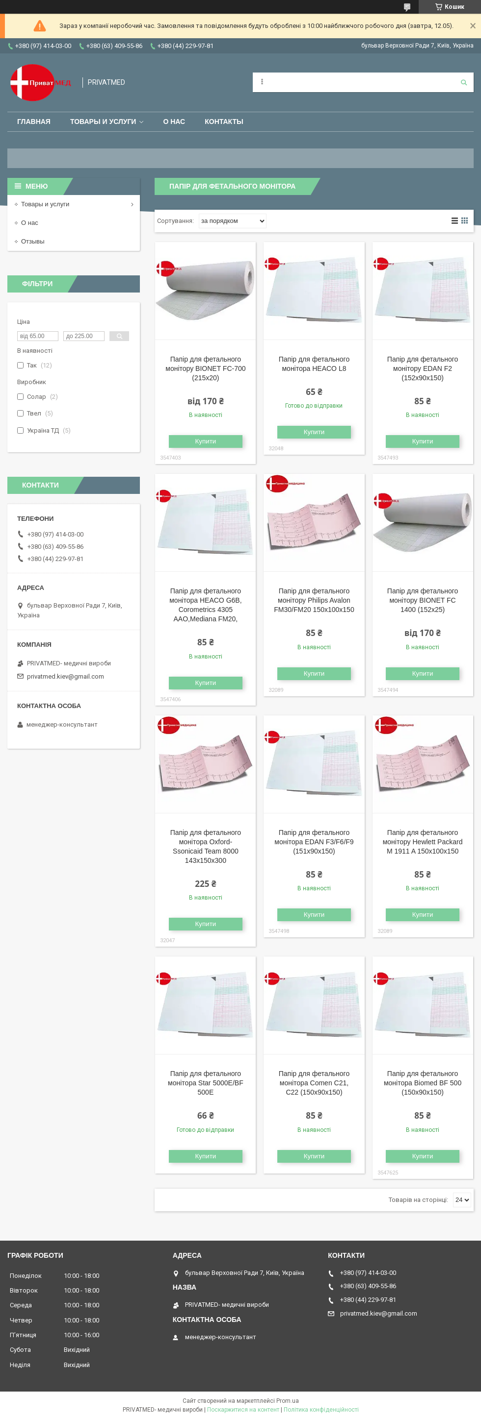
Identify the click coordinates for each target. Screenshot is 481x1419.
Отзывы (33, 241)
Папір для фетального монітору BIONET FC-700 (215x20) (205, 368)
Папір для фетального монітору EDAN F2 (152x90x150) (422, 368)
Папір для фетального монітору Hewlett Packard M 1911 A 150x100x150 (423, 842)
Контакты (224, 121)
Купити (205, 441)
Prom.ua (287, 1400)
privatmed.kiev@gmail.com (65, 676)
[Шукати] (464, 82)
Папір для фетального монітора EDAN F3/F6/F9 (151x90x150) (313, 842)
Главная (34, 121)
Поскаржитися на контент (243, 1409)
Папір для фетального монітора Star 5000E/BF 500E (205, 1083)
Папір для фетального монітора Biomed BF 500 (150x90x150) (422, 1083)
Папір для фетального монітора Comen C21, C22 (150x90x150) (314, 1083)
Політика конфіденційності (321, 1409)
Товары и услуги (103, 121)
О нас (174, 121)
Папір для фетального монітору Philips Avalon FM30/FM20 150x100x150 (314, 600)
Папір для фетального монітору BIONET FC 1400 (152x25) (422, 600)
